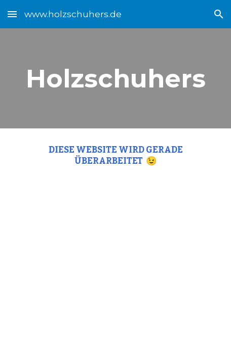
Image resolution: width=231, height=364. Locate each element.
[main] (115, 78)
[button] (12, 14)
